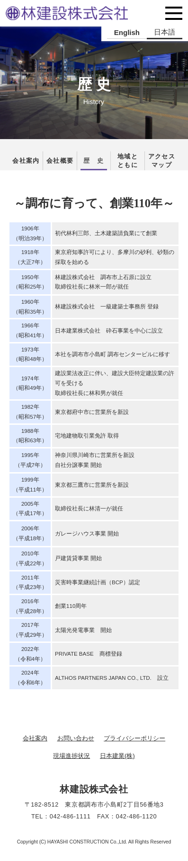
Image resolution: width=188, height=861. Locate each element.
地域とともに (127, 161)
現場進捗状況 (71, 755)
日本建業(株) (117, 755)
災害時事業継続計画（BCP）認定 (97, 582)
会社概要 (59, 160)
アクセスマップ (161, 161)
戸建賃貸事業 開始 (78, 558)
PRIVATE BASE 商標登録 (88, 654)
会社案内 (25, 160)
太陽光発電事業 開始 (83, 630)
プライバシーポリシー (134, 738)
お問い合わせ (75, 738)
